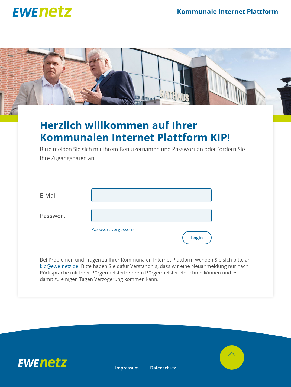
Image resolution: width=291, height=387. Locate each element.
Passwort (52, 215)
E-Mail (48, 195)
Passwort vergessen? (112, 229)
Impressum (127, 368)
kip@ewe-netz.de (59, 266)
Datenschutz (163, 368)
